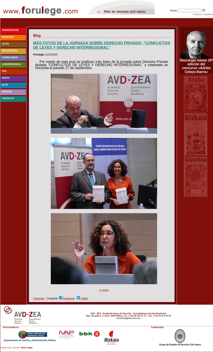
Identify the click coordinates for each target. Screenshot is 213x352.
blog (5, 85)
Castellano (208, 14)
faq (4, 71)
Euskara (197, 14)
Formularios (10, 57)
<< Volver (104, 290)
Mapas (5, 78)
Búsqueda (8, 37)
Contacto (8, 98)
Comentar (38, 298)
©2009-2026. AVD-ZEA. (10, 348)
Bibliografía (9, 50)
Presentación (10, 30)
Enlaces (7, 91)
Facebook (68, 298)
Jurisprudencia (11, 64)
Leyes (5, 44)
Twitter (84, 298)
